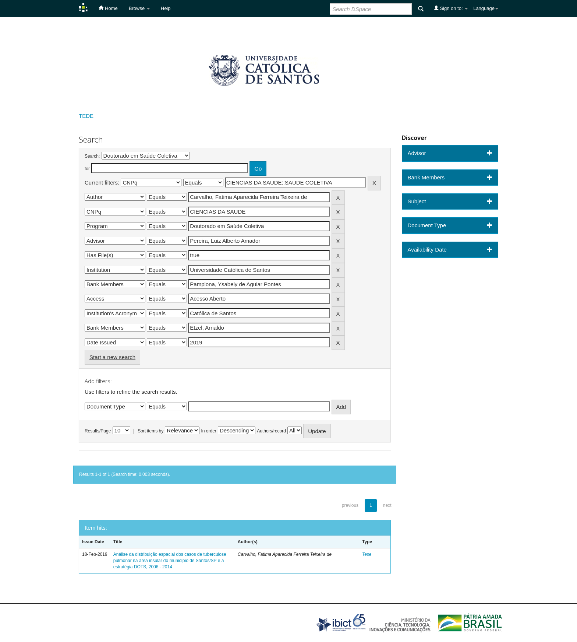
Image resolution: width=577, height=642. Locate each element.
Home (108, 8)
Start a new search (112, 357)
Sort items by (150, 431)
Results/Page (98, 431)
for (87, 168)
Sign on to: (451, 8)
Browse (139, 8)
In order (208, 431)
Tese (367, 554)
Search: (92, 156)
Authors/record (271, 431)
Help (166, 8)
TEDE (86, 116)
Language (485, 8)
